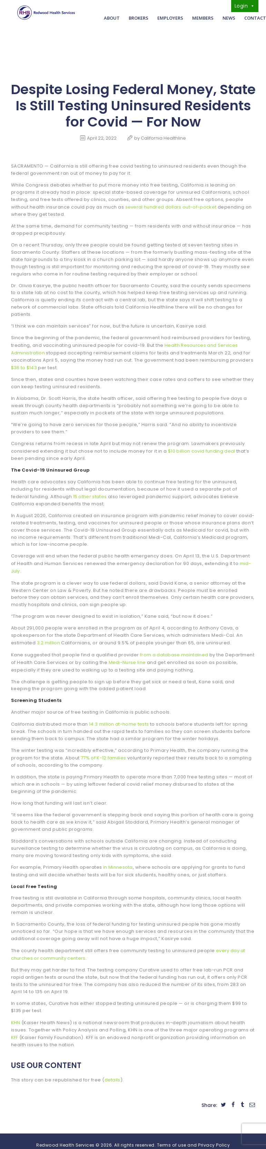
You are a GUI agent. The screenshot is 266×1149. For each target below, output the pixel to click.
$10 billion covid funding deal (202, 448)
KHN (16, 1015)
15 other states (90, 494)
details (113, 1071)
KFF (15, 1029)
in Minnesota (118, 861)
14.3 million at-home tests (119, 719)
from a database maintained (175, 650)
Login (245, 5)
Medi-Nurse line (158, 657)
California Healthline (163, 138)
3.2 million (49, 638)
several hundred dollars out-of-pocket (172, 206)
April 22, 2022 (102, 138)
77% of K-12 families (104, 752)
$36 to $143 (24, 366)
